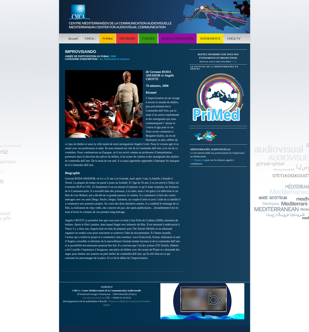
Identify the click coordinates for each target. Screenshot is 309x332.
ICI (235, 61)
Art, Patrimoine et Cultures (114, 59)
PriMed (107, 38)
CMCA (90, 38)
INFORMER (127, 38)
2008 (113, 56)
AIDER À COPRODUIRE (177, 38)
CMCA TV (233, 38)
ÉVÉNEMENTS (210, 38)
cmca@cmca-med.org (94, 297)
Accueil (73, 38)
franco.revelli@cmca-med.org (124, 301)
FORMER (148, 38)
